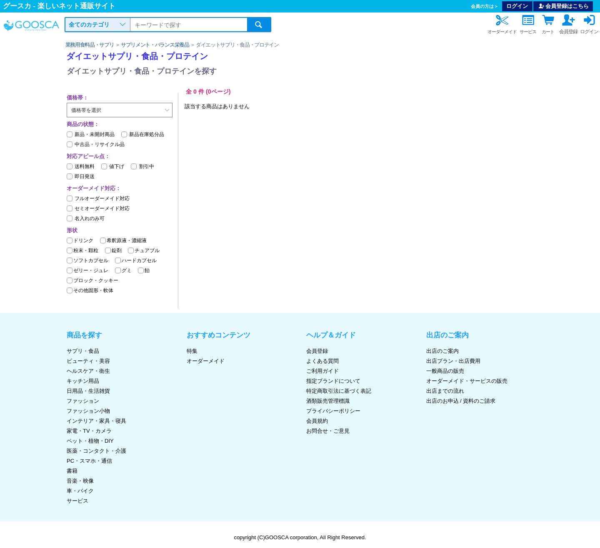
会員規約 (317, 421)
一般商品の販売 (445, 371)
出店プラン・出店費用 (453, 361)
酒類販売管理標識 (328, 401)
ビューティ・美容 (88, 361)
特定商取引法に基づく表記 (338, 391)
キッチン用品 (83, 381)
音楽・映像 (80, 481)
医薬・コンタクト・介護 (96, 451)
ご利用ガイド (322, 371)
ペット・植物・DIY (90, 441)
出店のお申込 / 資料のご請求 (461, 401)
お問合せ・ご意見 (328, 431)
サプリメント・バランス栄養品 (155, 45)
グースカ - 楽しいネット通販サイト (59, 6)
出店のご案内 (442, 351)
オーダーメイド (206, 361)
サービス (77, 501)
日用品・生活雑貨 (88, 391)
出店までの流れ (445, 391)
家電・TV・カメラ (89, 431)
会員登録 (317, 351)
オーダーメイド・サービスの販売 (467, 381)
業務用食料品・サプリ (89, 45)
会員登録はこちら (563, 6)
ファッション (83, 401)
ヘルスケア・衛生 (88, 371)
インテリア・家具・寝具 (96, 421)
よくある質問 (322, 361)
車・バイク (80, 491)
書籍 (72, 471)
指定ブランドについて (333, 381)
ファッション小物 (88, 411)
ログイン (517, 6)
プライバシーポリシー (333, 411)
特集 (192, 351)
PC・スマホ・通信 (89, 461)
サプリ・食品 (83, 351)
